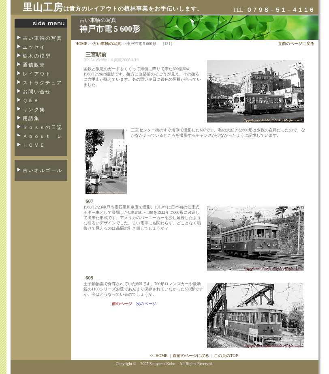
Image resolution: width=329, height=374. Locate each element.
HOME (81, 43)
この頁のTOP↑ (227, 355)
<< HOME (158, 355)
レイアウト (37, 74)
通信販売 (34, 65)
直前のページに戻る (296, 43)
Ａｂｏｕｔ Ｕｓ (38, 138)
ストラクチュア (42, 83)
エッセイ (34, 47)
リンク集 (34, 109)
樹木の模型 (37, 56)
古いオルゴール (42, 170)
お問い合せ (37, 92)
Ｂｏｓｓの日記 (42, 127)
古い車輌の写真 (42, 38)
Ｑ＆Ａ (31, 100)
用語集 (31, 118)
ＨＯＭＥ (34, 145)
